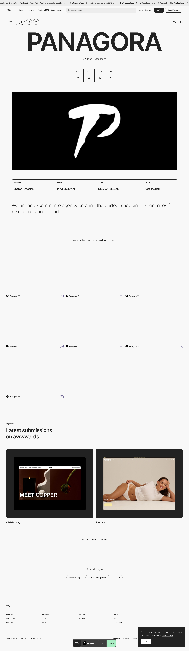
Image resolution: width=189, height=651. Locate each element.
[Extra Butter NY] (35, 371)
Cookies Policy (11, 638)
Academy (43, 10)
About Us (117, 618)
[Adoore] (94, 321)
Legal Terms (24, 638)
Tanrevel (101, 522)
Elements (9, 622)
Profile (102, 643)
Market (59, 10)
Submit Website (174, 10)
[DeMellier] (154, 321)
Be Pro (159, 10)
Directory (32, 10)
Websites (9, 614)
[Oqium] (154, 270)
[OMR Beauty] (35, 270)
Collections (10, 618)
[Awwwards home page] (77, 643)
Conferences (83, 618)
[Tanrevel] (94, 270)
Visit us (111, 643)
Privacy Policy (36, 638)
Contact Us (118, 622)
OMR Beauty (13, 522)
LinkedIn (136, 638)
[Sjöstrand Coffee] (35, 321)
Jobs (53, 10)
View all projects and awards (95, 539)
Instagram (126, 638)
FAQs (116, 614)
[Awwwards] (9, 10)
